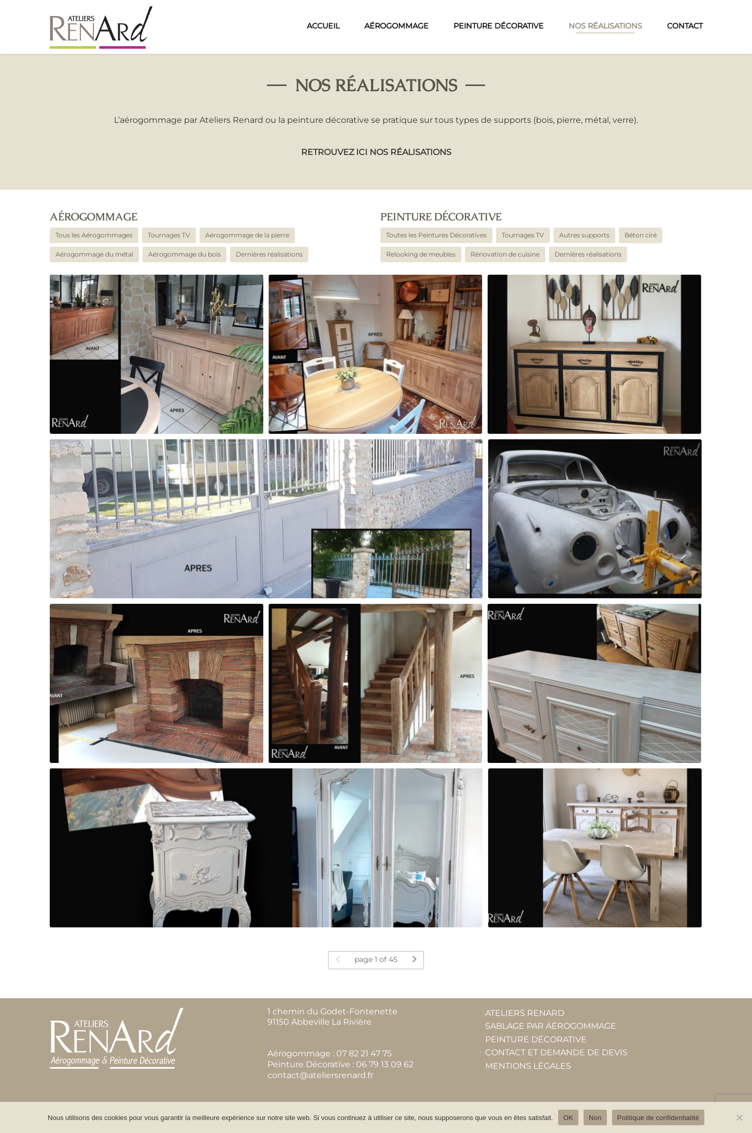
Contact (685, 26)
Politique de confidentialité (658, 1118)
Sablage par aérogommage (550, 1026)
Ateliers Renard (524, 1013)
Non (595, 1118)
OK (568, 1118)
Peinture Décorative (498, 26)
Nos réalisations (605, 26)
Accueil (323, 26)
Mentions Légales (528, 1066)
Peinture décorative (441, 216)
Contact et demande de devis (556, 1053)
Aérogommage (396, 26)
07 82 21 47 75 (364, 1053)
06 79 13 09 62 (385, 1064)
